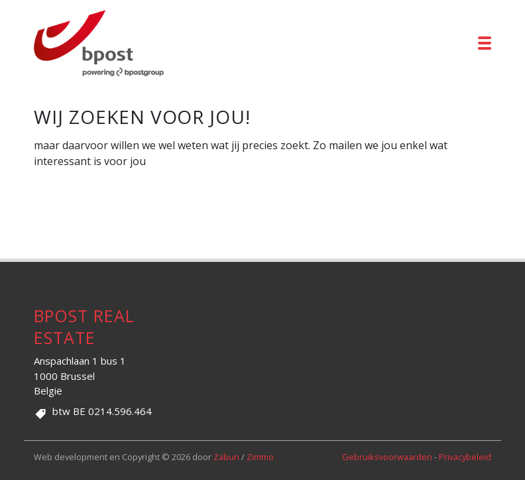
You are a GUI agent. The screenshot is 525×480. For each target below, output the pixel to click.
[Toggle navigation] (484, 43)
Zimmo (260, 457)
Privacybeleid (465, 457)
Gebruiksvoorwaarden (388, 457)
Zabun (226, 457)
